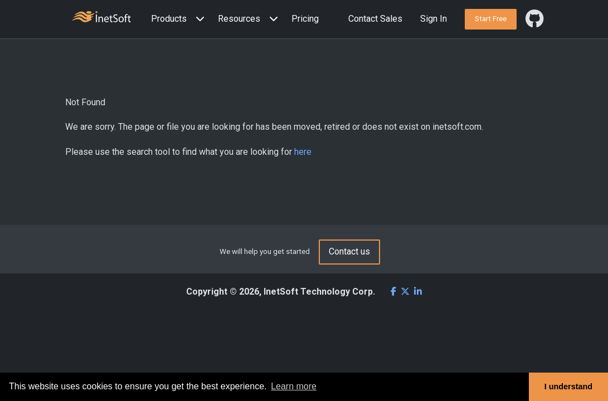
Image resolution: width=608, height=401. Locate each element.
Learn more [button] (294, 386)
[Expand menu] (198, 19)
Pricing (305, 18)
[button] (180, 19)
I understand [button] (568, 386)
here (303, 151)
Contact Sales (375, 18)
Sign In (433, 18)
